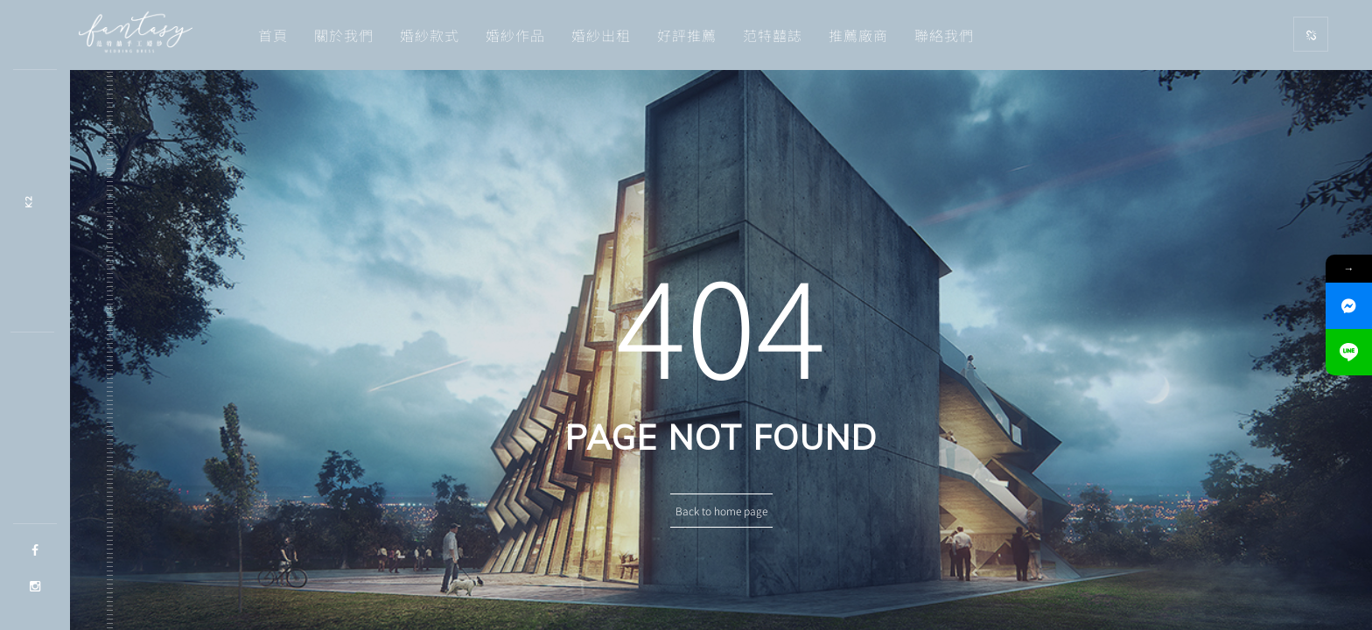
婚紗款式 (429, 35)
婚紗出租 (601, 35)
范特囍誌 (772, 35)
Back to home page (721, 510)
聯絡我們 (944, 35)
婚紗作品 (515, 35)
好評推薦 (687, 35)
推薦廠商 (858, 35)
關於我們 (344, 35)
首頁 (273, 35)
